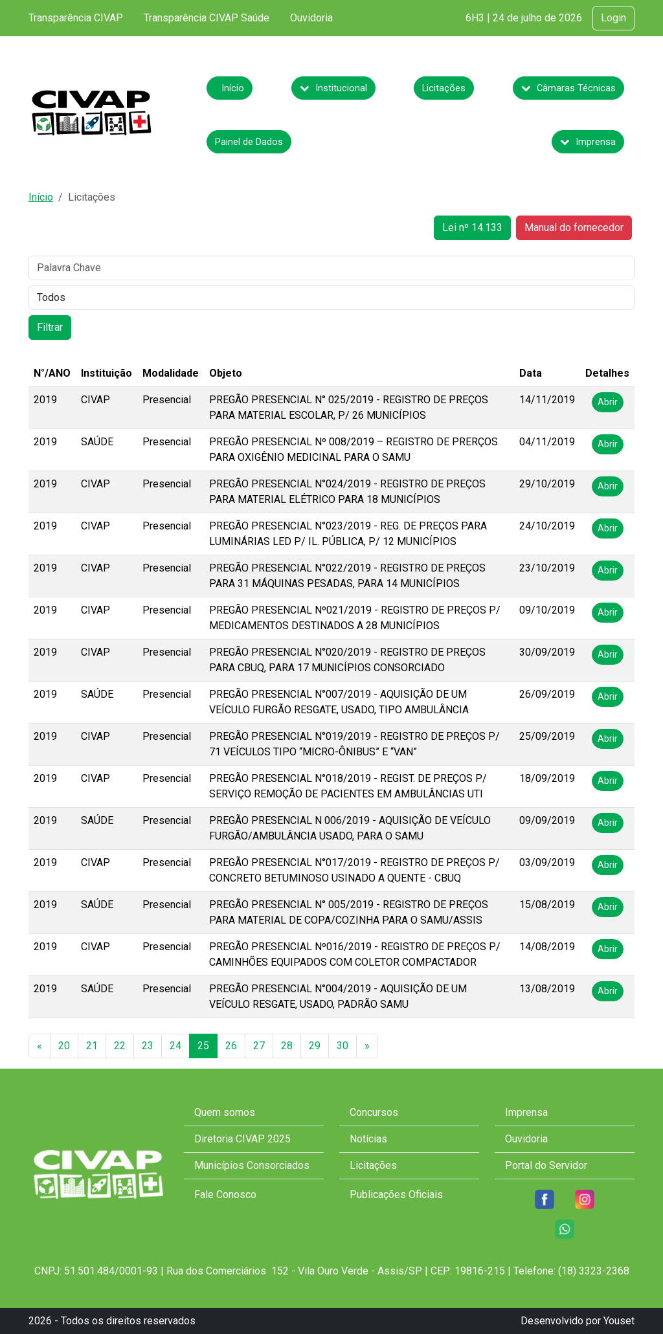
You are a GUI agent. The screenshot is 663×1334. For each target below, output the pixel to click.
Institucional (333, 88)
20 (64, 1045)
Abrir (608, 402)
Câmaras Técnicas (568, 88)
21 (92, 1045)
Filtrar (50, 327)
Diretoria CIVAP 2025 (242, 1139)
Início (232, 88)
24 (175, 1045)
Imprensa (588, 142)
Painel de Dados (249, 142)
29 (314, 1045)
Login (613, 18)
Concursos (374, 1112)
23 (147, 1045)
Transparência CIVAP (75, 18)
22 (120, 1045)
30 (342, 1045)
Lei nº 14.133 (472, 227)
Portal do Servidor (546, 1165)
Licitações (444, 88)
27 (259, 1045)
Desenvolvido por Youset (578, 1321)
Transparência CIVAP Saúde (206, 18)
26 (231, 1045)
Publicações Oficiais (396, 1194)
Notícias (368, 1139)
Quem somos (224, 1112)
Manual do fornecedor (574, 227)
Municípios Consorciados (251, 1165)
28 (287, 1045)
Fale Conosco (225, 1194)
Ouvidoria (311, 18)
